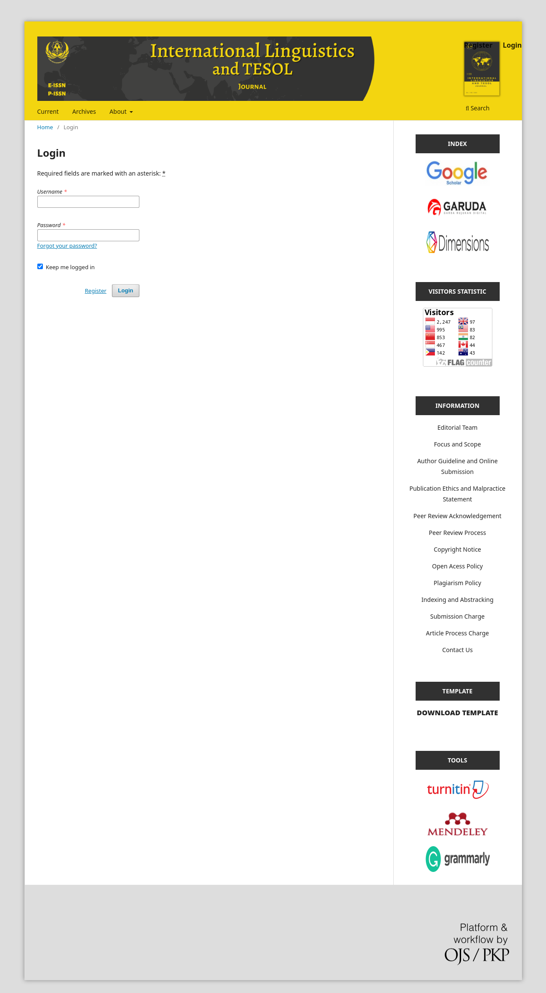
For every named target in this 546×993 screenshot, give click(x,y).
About (118, 111)
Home (45, 127)
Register (478, 45)
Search (478, 108)
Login (512, 45)
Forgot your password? (67, 245)
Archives (84, 111)
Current (48, 111)
